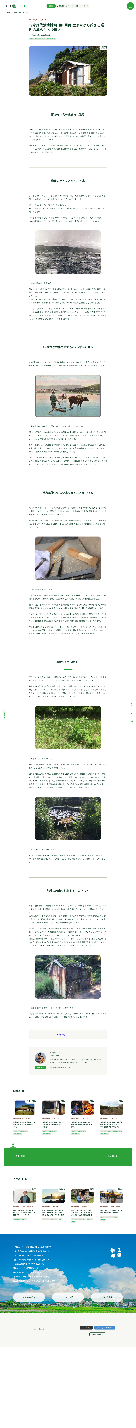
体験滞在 (103, 1219)
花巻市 (73, 1221)
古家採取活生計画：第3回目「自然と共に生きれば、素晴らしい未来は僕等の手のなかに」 (111, 1125)
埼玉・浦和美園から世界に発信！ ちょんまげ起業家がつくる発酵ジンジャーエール (24, 1213)
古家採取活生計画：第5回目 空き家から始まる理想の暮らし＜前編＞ (53, 1125)
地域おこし (90, 1219)
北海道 (120, 1189)
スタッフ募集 (107, 1297)
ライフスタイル (17, 12)
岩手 (92, 1189)
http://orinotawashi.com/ (62, 1067)
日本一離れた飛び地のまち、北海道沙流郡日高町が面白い (111, 1211)
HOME (9, 12)
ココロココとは (29, 1297)
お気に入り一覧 (45, 35)
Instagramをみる (97, 1334)
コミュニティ (46, 1219)
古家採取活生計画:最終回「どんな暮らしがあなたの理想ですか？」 (24, 1125)
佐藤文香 (84, 1206)
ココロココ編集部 (28, 1206)
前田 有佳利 (56, 1206)
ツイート (65, 1035)
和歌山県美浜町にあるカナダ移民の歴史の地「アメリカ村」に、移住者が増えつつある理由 (53, 1213)
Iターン (103, 1217)
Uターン (108, 1217)
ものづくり (103, 1131)
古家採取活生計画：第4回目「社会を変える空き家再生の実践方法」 (82, 1125)
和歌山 (62, 1189)
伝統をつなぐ (54, 1219)
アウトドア (114, 1217)
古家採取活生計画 (40, 39)
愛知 (104, 47)
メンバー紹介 (68, 1297)
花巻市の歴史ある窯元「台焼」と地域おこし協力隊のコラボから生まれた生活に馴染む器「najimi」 (81, 1213)
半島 (60, 1219)
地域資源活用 (17, 1219)
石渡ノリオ (43, 20)
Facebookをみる (38, 1329)
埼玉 (34, 1189)
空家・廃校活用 (51, 39)
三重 (28, 1101)
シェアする (57, 1035)
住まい (25, 12)
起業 (23, 1219)
